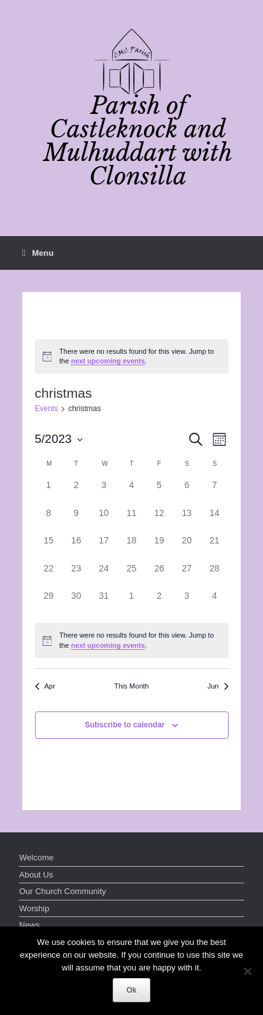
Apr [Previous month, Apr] (45, 686)
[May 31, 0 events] (103, 603)
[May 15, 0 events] (48, 547)
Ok (131, 990)
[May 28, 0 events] (214, 575)
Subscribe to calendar (124, 724)
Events (47, 408)
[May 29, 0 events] (48, 603)
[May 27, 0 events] (187, 575)
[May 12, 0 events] (159, 520)
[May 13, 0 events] (187, 520)
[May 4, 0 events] (131, 492)
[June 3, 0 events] (187, 603)
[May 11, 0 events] (131, 520)
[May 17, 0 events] (103, 547)
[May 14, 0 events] (214, 520)
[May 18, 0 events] (131, 547)
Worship (34, 908)
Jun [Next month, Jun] (218, 686)
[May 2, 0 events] (76, 492)
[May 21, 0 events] (214, 547)
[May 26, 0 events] (159, 575)
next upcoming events (108, 361)
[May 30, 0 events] (76, 603)
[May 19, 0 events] (159, 547)
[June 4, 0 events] (214, 603)
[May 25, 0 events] (131, 575)
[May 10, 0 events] (103, 520)
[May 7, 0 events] (214, 492)
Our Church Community (62, 891)
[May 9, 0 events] (76, 520)
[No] (247, 971)
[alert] (132, 356)
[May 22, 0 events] (48, 575)
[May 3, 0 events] (103, 492)
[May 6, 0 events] (187, 492)
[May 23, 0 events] (76, 575)
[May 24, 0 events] (103, 575)
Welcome (36, 857)
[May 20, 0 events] (187, 547)
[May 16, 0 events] (76, 547)
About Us (36, 874)
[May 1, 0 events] (48, 492)
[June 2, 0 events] (159, 603)
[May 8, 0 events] (48, 520)
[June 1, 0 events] (131, 603)
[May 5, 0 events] (159, 492)
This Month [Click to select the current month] (131, 686)
